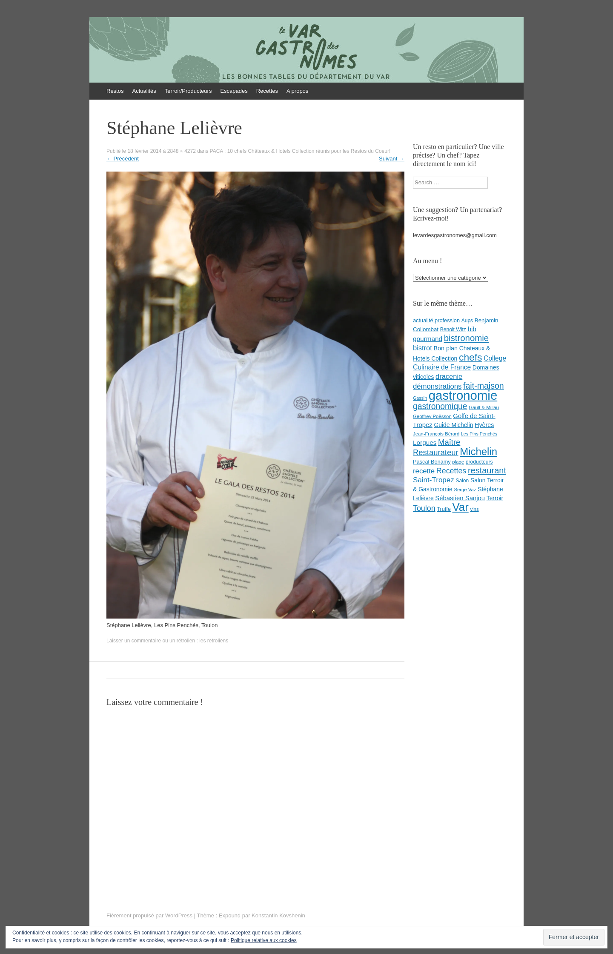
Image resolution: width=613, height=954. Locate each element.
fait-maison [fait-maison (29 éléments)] (483, 385)
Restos (114, 91)
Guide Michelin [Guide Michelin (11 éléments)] (453, 424)
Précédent (122, 158)
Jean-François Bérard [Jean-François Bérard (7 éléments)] (436, 433)
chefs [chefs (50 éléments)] (470, 357)
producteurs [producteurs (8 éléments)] (479, 462)
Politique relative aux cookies (264, 940)
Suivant (391, 158)
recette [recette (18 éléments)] (424, 471)
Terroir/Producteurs (188, 91)
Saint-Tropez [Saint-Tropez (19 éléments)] (433, 480)
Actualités (144, 91)
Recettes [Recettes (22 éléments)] (451, 471)
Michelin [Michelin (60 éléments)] (478, 451)
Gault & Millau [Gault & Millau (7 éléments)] (484, 407)
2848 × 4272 (181, 151)
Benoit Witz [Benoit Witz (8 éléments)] (453, 329)
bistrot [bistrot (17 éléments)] (422, 348)
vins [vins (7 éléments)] (474, 509)
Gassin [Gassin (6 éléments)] (420, 398)
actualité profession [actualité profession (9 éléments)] (436, 320)
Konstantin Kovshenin (278, 915)
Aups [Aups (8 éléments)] (467, 321)
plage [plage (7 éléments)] (458, 461)
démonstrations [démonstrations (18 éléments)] (437, 386)
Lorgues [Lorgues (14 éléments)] (424, 442)
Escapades (233, 91)
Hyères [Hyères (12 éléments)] (484, 424)
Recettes (267, 91)
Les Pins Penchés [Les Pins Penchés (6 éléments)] (479, 433)
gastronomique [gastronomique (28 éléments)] (440, 406)
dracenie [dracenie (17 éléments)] (448, 376)
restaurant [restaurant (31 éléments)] (487, 470)
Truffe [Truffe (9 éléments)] (444, 509)
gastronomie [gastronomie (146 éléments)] (463, 395)
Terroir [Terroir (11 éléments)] (495, 498)
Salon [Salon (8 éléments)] (462, 481)
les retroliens (213, 641)
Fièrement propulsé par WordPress (149, 915)
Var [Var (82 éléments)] (461, 507)
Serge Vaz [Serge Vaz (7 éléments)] (465, 489)
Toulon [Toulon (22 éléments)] (424, 508)
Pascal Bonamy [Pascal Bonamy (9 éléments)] (432, 461)
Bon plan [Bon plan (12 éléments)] (445, 348)
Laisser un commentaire (133, 641)
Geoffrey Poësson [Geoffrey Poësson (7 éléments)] (432, 416)
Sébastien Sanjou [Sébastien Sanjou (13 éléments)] (460, 498)
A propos (297, 91)
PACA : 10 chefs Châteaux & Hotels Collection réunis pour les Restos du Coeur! (300, 151)
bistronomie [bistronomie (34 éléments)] (466, 338)
